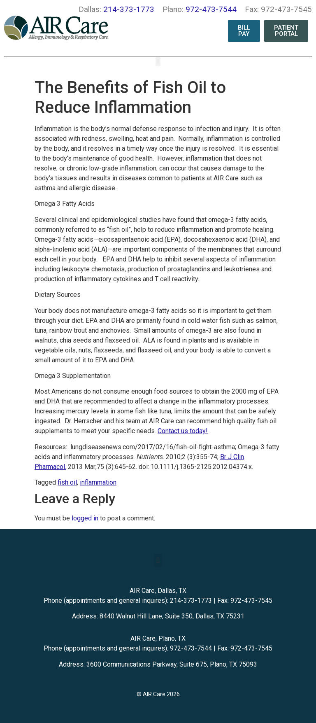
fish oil (67, 482)
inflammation (98, 482)
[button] (158, 62)
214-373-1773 (128, 9)
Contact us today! (183, 431)
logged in (85, 518)
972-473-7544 (211, 9)
